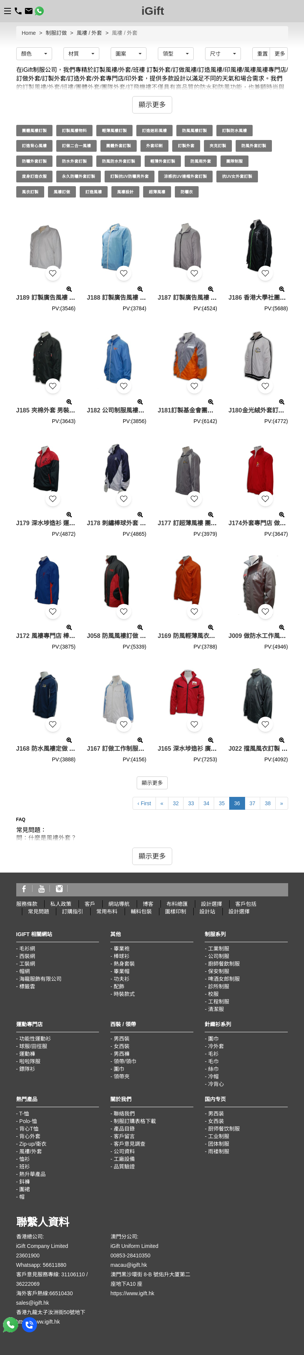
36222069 (28, 1284)
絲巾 (213, 1069)
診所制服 (218, 986)
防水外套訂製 (74, 161)
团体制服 (218, 1144)
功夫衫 (122, 979)
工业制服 (218, 1136)
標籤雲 (27, 986)
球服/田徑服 (33, 1046)
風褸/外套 (30, 1151)
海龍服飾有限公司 (40, 979)
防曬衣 (187, 192)
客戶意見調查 (129, 1144)
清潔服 (216, 1009)
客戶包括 (245, 904)
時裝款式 (124, 994)
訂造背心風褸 (34, 145)
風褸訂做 (62, 192)
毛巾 (213, 1061)
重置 (262, 54)
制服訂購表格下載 (135, 1121)
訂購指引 (72, 912)
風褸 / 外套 (89, 33)
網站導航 (119, 904)
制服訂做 (56, 33)
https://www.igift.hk (38, 1322)
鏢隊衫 (27, 1069)
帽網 (24, 971)
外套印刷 (154, 145)
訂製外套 (186, 145)
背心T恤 (29, 1129)
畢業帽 (122, 971)
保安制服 (218, 971)
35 (222, 803)
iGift (153, 11)
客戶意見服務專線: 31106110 (50, 1274)
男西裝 (122, 1039)
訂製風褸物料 (74, 130)
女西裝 (122, 1046)
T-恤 (24, 1114)
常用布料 (106, 912)
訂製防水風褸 (234, 130)
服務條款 (26, 904)
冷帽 (213, 1076)
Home (29, 33)
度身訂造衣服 (34, 176)
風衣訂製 (30, 192)
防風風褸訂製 (194, 130)
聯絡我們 (124, 1114)
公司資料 (124, 1151)
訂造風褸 (93, 192)
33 (191, 803)
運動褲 (27, 1054)
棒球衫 (122, 956)
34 (207, 803)
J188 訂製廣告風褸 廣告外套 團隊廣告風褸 (144, 297)
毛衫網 (27, 949)
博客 (148, 904)
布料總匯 (177, 904)
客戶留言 (124, 1136)
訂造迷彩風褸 (154, 130)
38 (268, 803)
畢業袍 (122, 949)
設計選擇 (211, 904)
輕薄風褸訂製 (114, 130)
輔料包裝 (141, 912)
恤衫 (24, 1159)
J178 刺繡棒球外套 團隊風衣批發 (131, 523)
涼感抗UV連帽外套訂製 (185, 176)
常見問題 (38, 912)
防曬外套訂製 (34, 161)
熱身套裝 (124, 964)
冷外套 (216, 1046)
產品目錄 (124, 1129)
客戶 (90, 904)
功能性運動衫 (35, 1039)
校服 (213, 994)
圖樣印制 (175, 912)
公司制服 (218, 956)
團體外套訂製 (118, 145)
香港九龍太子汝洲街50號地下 (51, 1312)
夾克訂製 (218, 145)
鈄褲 (24, 1182)
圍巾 (119, 1069)
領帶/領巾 (125, 1061)
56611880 (54, 1265)
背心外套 (29, 1136)
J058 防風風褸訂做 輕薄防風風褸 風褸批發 (144, 636)
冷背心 (216, 1084)
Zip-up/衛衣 (32, 1144)
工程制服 (218, 1002)
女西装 (216, 1121)
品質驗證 (124, 1167)
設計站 (207, 912)
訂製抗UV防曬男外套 (129, 176)
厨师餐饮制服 (224, 1129)
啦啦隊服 (29, 1061)
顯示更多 (152, 783)
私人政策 (60, 904)
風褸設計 (125, 192)
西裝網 (27, 956)
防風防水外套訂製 (118, 161)
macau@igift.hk (129, 1265)
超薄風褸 (157, 192)
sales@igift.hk (32, 1303)
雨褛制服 (218, 1151)
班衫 (24, 1167)
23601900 (28, 1255)
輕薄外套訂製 (162, 161)
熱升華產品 (32, 1174)
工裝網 (27, 964)
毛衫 (213, 1054)
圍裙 (24, 1189)
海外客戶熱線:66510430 (44, 1293)
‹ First (144, 803)
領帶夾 (122, 1076)
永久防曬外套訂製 (78, 176)
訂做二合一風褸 (76, 145)
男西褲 (122, 1054)
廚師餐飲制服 (224, 964)
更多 (280, 54)
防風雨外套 (200, 161)
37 (253, 803)
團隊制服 (234, 161)
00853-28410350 (131, 1255)
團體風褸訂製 (34, 130)
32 (176, 803)
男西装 (216, 1114)
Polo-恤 (28, 1121)
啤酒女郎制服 (224, 979)
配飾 (119, 986)
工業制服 (218, 949)
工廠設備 (124, 1159)
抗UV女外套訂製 (237, 176)
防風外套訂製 (253, 145)
